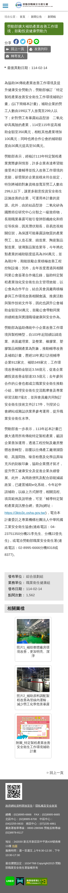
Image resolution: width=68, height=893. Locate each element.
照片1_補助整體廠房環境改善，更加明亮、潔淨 (33, 638)
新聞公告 (36, 16)
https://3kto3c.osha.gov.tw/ (25, 513)
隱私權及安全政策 (46, 805)
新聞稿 (52, 16)
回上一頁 (17, 49)
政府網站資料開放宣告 (19, 805)
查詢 (62, 5)
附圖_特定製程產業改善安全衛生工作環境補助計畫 (33, 734)
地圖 (14, 845)
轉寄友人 (17, 56)
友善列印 (41, 49)
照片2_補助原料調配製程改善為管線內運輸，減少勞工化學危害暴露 (33, 686)
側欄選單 (5, 6)
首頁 (22, 16)
